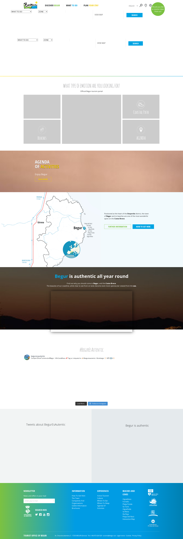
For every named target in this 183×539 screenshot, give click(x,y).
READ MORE (43, 179)
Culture (100, 498)
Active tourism (103, 496)
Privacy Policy (136, 536)
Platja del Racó (128, 516)
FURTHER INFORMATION (117, 226)
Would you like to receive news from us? (158, 9)
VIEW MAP (99, 14)
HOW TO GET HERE (143, 226)
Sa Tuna (126, 506)
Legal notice (121, 536)
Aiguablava (127, 499)
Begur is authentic (137, 425)
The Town (75, 498)
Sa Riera (126, 511)
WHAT (71, 5)
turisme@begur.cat (109, 536)
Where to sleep (103, 503)
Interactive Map (129, 519)
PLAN (91, 5)
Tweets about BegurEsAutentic (45, 424)
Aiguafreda (127, 509)
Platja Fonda (127, 504)
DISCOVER (52, 5)
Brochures (76, 508)
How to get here (78, 496)
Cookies (128, 536)
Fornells (126, 501)
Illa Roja (126, 514)
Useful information (79, 506)
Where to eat (102, 501)
